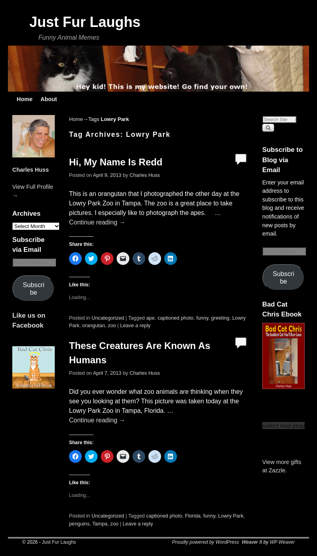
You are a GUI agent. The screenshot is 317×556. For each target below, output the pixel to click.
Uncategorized (108, 318)
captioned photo (176, 318)
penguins (79, 524)
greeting (220, 318)
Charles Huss (30, 170)
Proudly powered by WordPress (205, 542)
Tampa (100, 524)
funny (202, 318)
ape (150, 318)
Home (25, 99)
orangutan (93, 325)
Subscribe (33, 288)
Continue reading (97, 222)
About (48, 99)
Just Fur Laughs (84, 22)
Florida (192, 516)
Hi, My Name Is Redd (115, 162)
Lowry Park (231, 516)
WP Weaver (282, 542)
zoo (112, 325)
